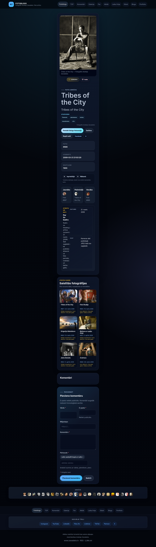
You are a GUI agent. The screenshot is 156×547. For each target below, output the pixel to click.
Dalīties (89, 131)
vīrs (73, 121)
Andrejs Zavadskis (82, 537)
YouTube (56, 524)
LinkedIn (66, 524)
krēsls (82, 117)
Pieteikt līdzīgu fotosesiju (72, 131)
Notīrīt (88, 478)
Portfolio (143, 4)
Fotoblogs (63, 4)
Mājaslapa (64, 422)
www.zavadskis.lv (71, 541)
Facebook (78, 136)
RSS (82, 541)
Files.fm (77, 524)
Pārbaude (64, 453)
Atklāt (106, 4)
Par (99, 4)
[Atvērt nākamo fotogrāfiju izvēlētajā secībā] (78, 43)
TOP (72, 4)
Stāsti (126, 4)
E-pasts (82, 408)
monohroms (65, 121)
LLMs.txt (88, 541)
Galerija (91, 4)
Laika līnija (116, 4)
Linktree (87, 524)
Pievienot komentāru (71, 478)
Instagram (44, 524)
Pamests (64, 117)
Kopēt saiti (67, 136)
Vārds (63, 408)
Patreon (107, 524)
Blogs (134, 4)
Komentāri (81, 4)
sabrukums (73, 117)
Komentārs (65, 432)
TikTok (97, 524)
